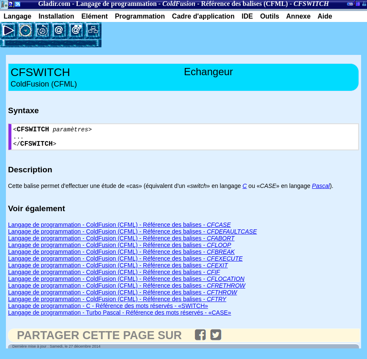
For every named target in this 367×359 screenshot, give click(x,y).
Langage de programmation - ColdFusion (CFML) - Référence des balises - (119, 229)
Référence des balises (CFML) (244, 3)
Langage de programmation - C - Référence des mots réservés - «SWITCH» (108, 310)
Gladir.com (54, 3)
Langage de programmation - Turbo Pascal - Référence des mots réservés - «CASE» (119, 317)
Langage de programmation (116, 3)
